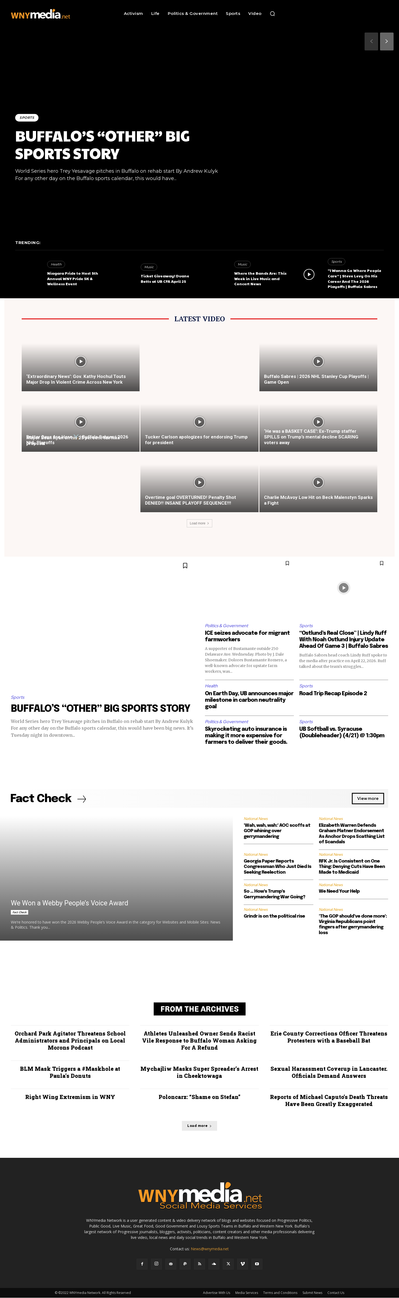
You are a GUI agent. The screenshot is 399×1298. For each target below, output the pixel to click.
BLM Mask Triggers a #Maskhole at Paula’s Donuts (70, 1072)
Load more (199, 523)
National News (256, 818)
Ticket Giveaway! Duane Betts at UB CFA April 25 (165, 278)
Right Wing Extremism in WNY (70, 1097)
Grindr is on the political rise (274, 916)
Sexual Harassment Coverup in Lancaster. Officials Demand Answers (329, 1072)
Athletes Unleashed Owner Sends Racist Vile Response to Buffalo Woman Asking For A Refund (199, 1040)
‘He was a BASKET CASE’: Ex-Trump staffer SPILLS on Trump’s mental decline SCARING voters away (311, 436)
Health (56, 264)
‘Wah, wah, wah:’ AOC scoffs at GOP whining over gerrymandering (277, 831)
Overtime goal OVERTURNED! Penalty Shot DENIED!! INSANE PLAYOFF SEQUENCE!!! (190, 500)
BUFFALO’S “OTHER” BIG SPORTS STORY (102, 144)
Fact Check (19, 912)
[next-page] (387, 41)
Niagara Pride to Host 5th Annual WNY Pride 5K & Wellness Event (72, 278)
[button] (272, 13)
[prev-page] (371, 41)
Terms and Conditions (280, 1293)
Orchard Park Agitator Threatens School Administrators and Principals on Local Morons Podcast (70, 1040)
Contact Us (335, 1293)
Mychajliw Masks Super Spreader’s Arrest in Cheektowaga (199, 1072)
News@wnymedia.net (210, 1249)
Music (149, 267)
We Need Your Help (339, 891)
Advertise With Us (216, 1293)
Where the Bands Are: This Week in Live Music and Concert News (260, 278)
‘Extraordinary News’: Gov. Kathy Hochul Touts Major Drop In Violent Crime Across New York (76, 379)
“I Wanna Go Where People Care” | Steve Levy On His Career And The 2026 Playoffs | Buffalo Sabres (354, 278)
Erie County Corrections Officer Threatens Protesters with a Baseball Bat (329, 1037)
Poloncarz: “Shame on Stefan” (199, 1097)
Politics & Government (226, 626)
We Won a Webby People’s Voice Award (69, 903)
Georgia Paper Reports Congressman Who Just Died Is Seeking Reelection (277, 867)
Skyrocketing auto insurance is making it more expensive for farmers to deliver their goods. (246, 735)
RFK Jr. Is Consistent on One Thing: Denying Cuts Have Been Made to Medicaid (352, 867)
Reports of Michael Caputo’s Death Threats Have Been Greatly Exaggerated (329, 1101)
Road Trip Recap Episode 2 (333, 694)
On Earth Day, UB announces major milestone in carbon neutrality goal (249, 700)
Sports (27, 118)
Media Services (246, 1293)
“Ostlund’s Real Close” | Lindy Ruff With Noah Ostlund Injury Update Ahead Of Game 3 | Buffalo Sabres (343, 639)
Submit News (312, 1293)
